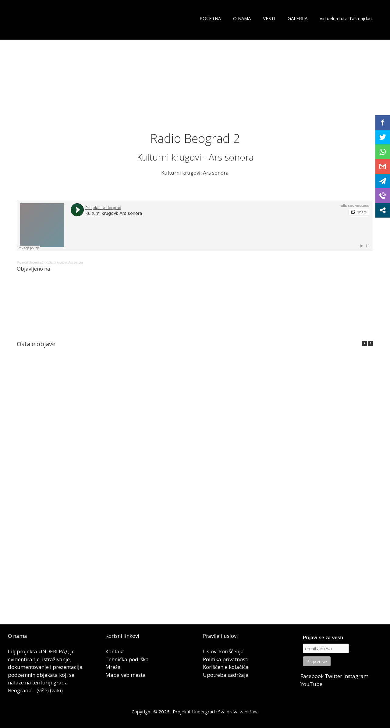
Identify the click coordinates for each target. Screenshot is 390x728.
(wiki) (56, 690)
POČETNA (210, 18)
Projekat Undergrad (30, 262)
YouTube (311, 683)
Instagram (355, 676)
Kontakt (114, 651)
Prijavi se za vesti (323, 637)
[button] (370, 343)
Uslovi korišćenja (223, 651)
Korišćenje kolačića (226, 666)
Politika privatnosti (226, 659)
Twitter (333, 676)
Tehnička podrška (127, 659)
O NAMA (242, 18)
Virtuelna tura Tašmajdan (346, 18)
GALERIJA (297, 18)
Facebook (312, 676)
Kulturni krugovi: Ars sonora (64, 262)
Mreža (113, 666)
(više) (43, 690)
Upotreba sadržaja (226, 674)
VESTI (269, 18)
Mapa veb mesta (125, 674)
